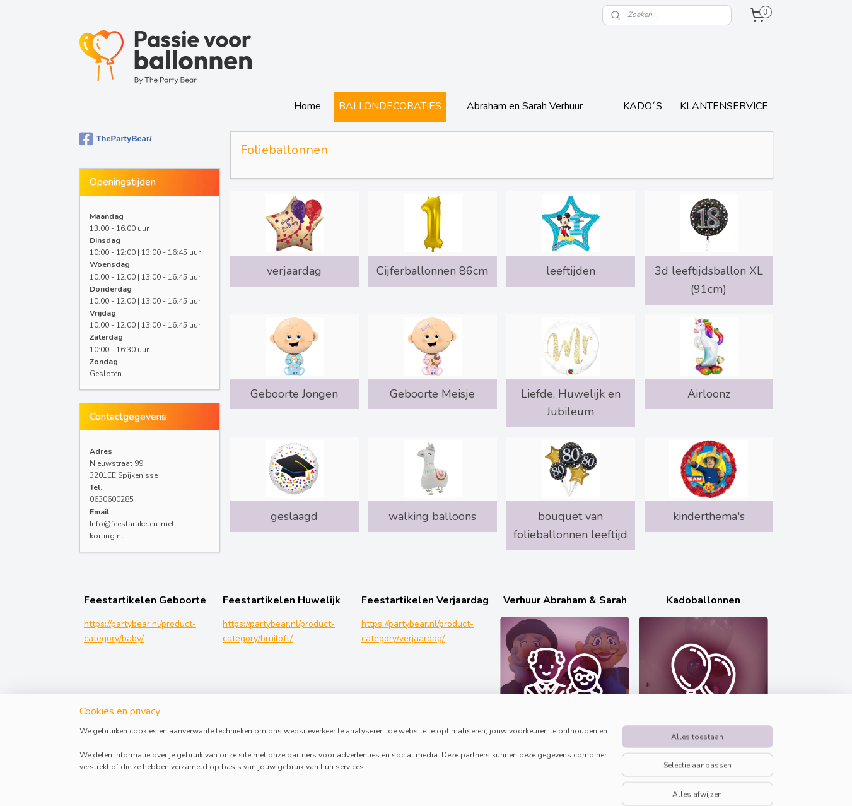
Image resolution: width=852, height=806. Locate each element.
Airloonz (708, 393)
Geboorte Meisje (432, 393)
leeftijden (570, 270)
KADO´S (642, 106)
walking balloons (432, 516)
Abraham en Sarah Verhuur (525, 106)
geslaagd (294, 516)
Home (307, 106)
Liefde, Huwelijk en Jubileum (570, 403)
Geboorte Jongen (294, 393)
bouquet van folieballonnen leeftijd (570, 525)
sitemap (493, 783)
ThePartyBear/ (115, 138)
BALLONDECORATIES (390, 106)
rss (515, 783)
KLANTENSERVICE (724, 106)
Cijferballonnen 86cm (432, 270)
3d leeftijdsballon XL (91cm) (708, 280)
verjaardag (294, 270)
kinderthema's (708, 516)
